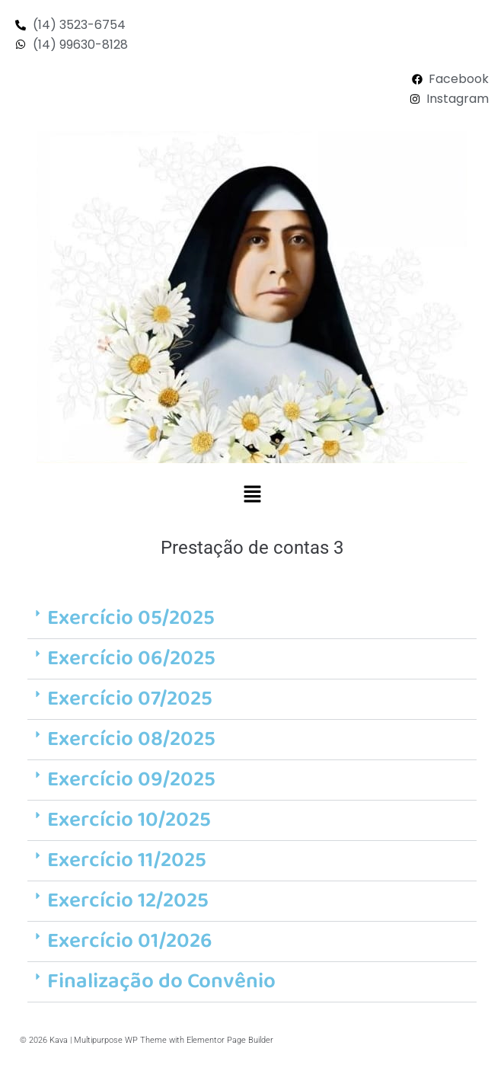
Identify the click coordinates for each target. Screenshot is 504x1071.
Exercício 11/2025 (126, 860)
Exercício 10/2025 (129, 820)
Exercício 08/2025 (131, 739)
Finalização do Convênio (161, 981)
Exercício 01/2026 (129, 941)
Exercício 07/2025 (129, 699)
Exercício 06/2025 (131, 658)
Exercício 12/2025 (128, 901)
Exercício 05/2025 (131, 618)
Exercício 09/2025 (131, 779)
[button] (252, 495)
